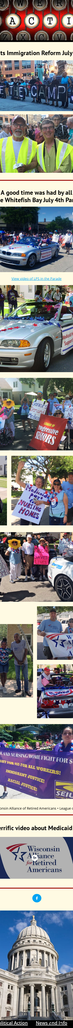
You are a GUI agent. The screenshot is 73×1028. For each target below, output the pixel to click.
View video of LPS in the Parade (36, 278)
